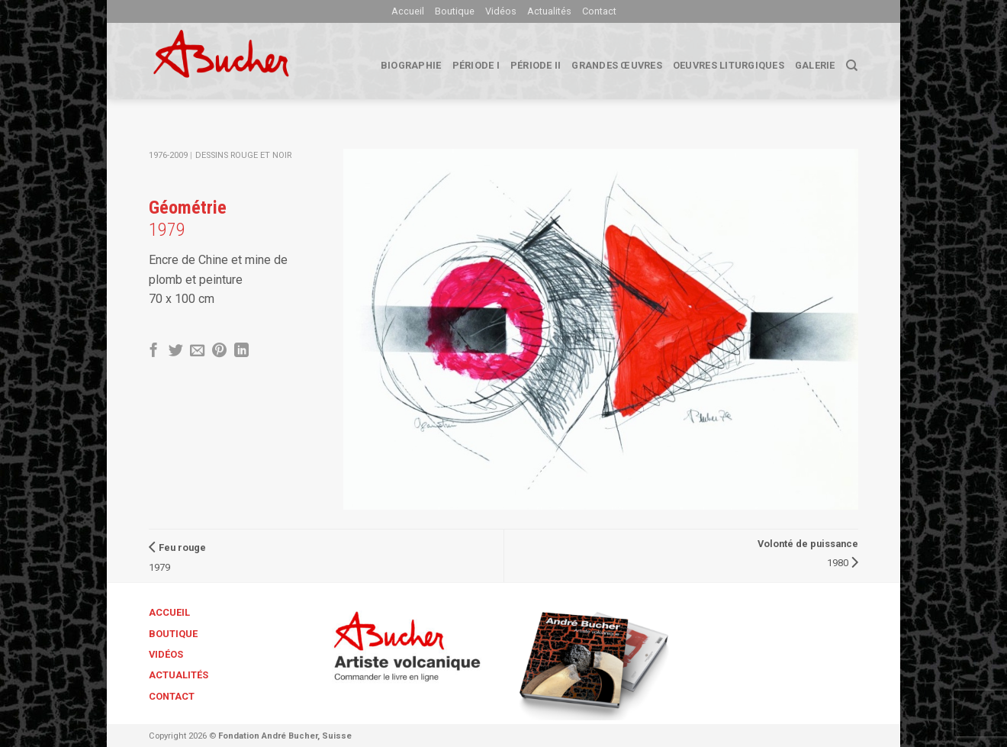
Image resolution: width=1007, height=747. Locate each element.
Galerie (815, 65)
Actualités (549, 11)
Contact (599, 11)
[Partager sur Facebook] (153, 351)
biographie (411, 65)
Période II (535, 65)
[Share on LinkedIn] (241, 351)
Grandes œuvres (616, 65)
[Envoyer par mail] (197, 351)
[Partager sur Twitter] (176, 351)
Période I (476, 65)
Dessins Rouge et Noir (243, 155)
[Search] (851, 65)
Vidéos (500, 11)
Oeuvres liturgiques (728, 65)
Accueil (407, 11)
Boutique (455, 11)
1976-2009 (168, 155)
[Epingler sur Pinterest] (219, 351)
